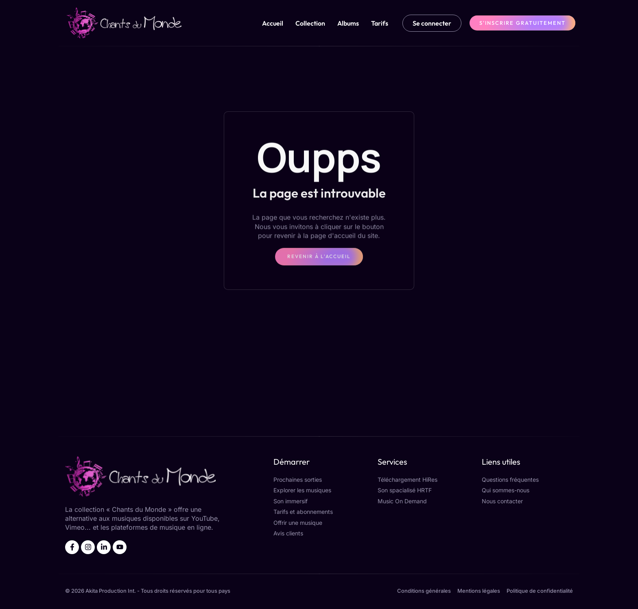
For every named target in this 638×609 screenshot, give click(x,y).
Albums (348, 23)
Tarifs (379, 23)
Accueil (272, 23)
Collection (310, 23)
